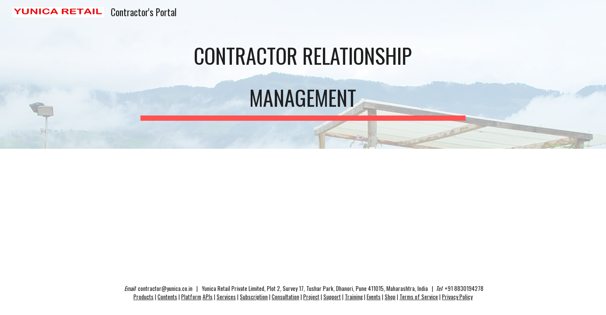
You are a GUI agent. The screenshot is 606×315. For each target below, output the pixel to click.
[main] (303, 74)
